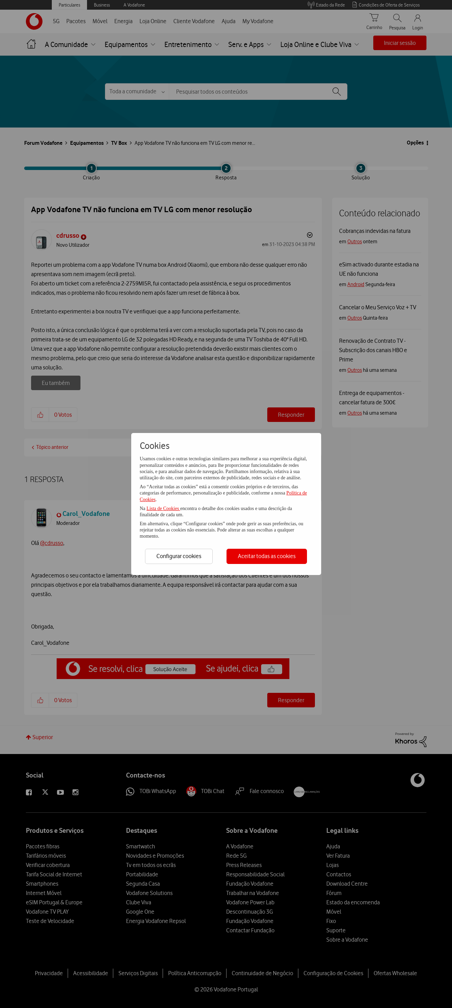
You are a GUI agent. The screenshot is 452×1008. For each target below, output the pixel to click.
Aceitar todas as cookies (267, 556)
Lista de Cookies (163, 508)
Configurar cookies (178, 556)
